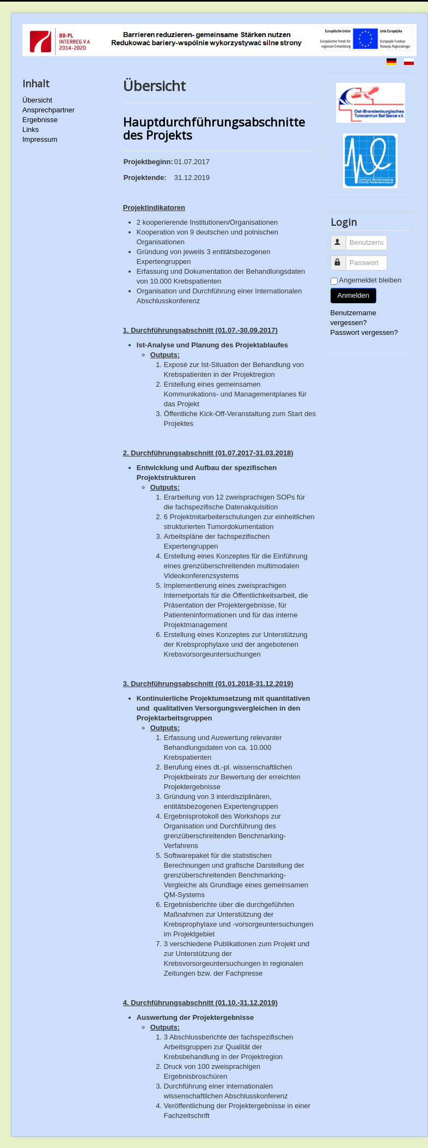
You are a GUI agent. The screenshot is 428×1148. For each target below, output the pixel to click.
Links (30, 129)
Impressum (39, 139)
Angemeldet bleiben (370, 280)
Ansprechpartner (48, 110)
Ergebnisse (40, 120)
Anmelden (354, 295)
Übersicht (37, 100)
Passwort (343, 258)
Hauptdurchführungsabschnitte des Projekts (214, 128)
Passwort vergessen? (364, 332)
